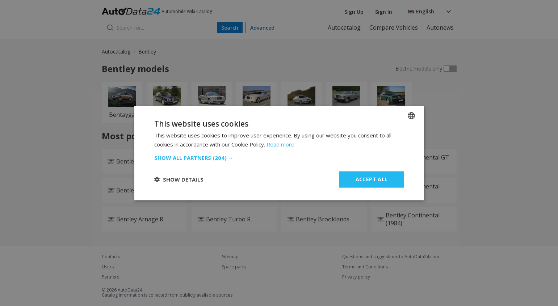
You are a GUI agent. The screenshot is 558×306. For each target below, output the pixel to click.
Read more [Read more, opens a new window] (280, 144)
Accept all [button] (372, 179)
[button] (279, 157)
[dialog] (279, 153)
